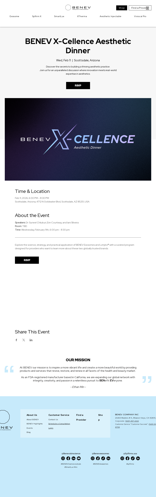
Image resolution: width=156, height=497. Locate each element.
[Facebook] (68, 458)
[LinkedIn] (73, 458)
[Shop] (121, 7)
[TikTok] (103, 458)
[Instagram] (63, 458)
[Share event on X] (23, 340)
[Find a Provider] (140, 7)
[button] (147, 8)
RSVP (78, 85)
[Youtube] (79, 458)
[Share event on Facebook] (16, 340)
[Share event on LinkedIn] (31, 340)
